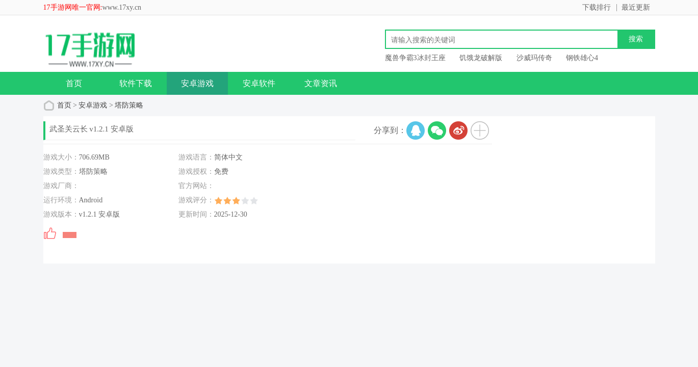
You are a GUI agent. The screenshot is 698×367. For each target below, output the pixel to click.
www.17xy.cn (121, 7)
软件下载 (135, 83)
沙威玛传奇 (534, 58)
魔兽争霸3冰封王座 (415, 58)
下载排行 (596, 7)
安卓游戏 (197, 83)
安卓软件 (259, 83)
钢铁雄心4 (582, 58)
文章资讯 (320, 83)
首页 (74, 83)
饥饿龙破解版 (480, 58)
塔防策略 (129, 105)
